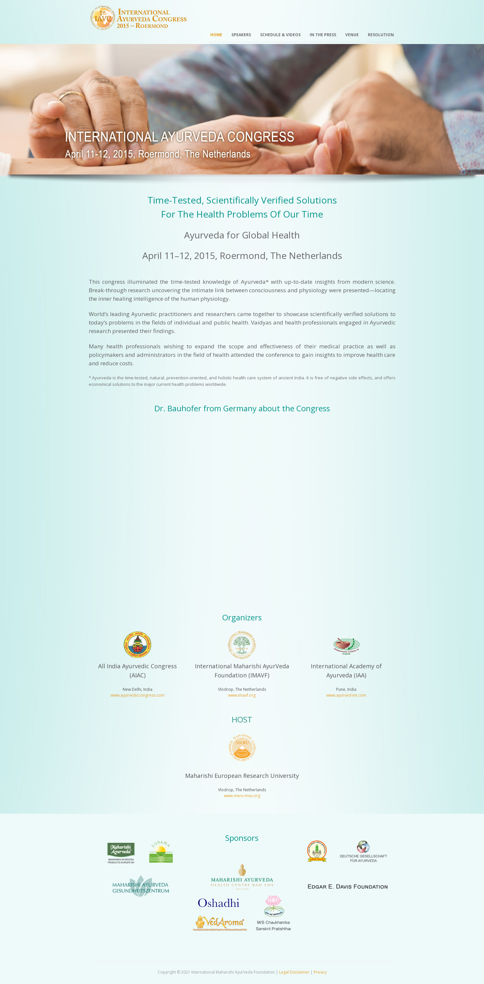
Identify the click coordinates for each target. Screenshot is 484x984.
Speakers (241, 35)
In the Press (323, 35)
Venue (352, 35)
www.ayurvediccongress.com (137, 695)
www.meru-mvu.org (242, 795)
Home (216, 35)
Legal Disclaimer (294, 972)
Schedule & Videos (280, 35)
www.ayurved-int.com (346, 695)
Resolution (381, 35)
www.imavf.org (242, 695)
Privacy (320, 972)
